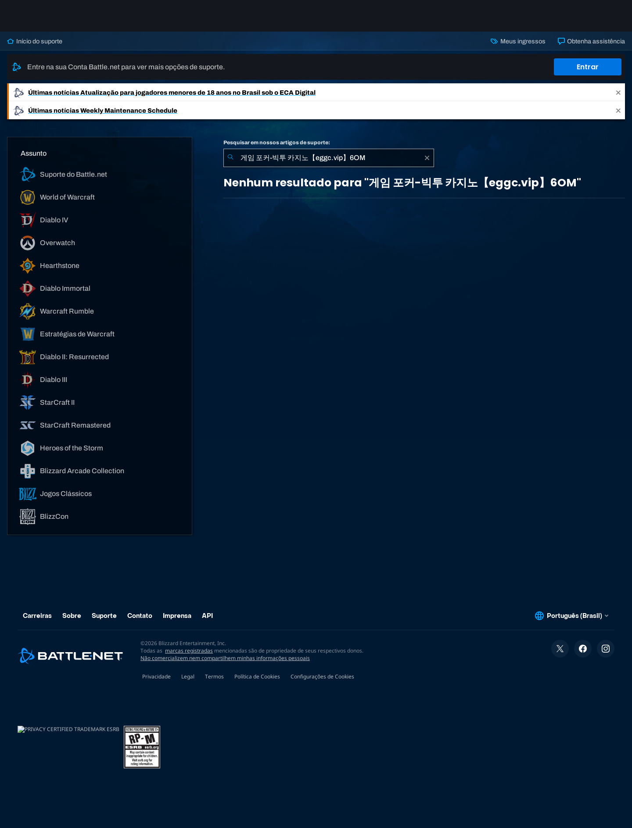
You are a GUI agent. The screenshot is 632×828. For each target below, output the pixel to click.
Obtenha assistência (591, 41)
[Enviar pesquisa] (230, 158)
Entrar (588, 67)
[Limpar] (427, 158)
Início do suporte (34, 41)
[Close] (618, 92)
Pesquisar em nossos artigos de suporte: (276, 142)
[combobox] (328, 158)
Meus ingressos (518, 41)
